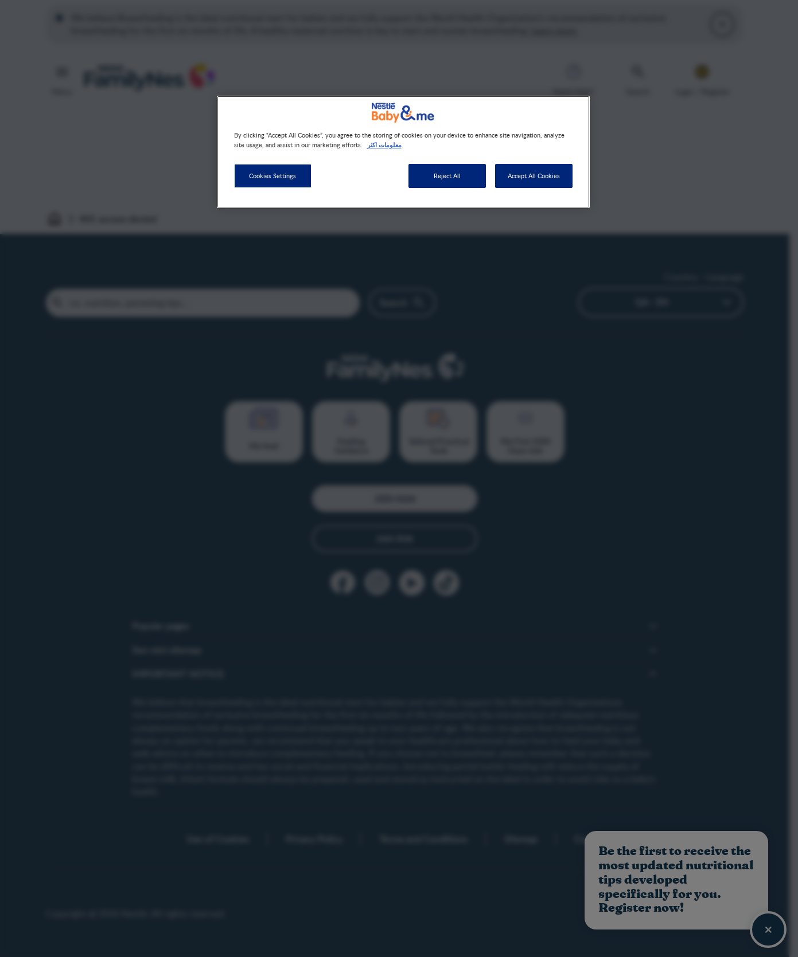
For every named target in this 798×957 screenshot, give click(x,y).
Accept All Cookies (534, 175)
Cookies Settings (272, 175)
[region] (403, 152)
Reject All (447, 175)
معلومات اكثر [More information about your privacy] (384, 144)
